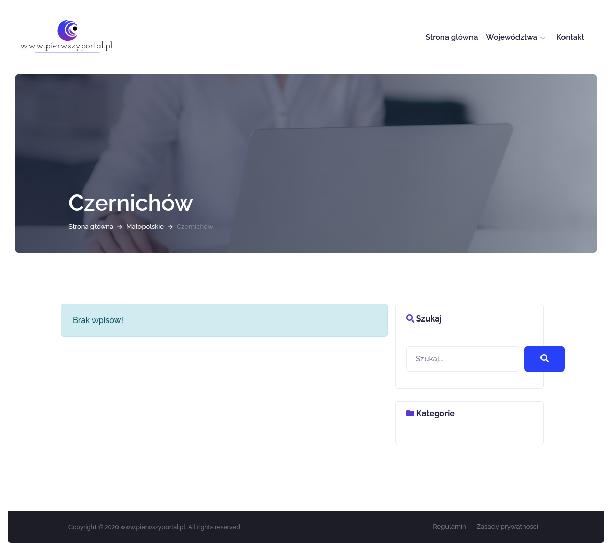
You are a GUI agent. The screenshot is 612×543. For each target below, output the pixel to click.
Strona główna (90, 226)
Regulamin (449, 526)
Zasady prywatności (507, 526)
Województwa (511, 37)
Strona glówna (452, 37)
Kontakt (570, 37)
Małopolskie (145, 226)
